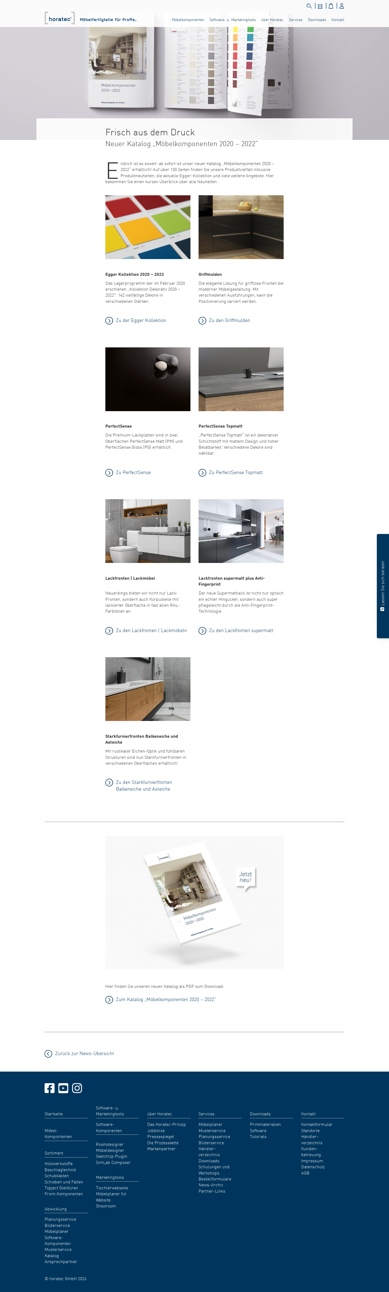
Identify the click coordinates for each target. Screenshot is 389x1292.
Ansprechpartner (61, 1261)
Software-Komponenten (58, 1240)
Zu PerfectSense (133, 472)
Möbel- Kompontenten (58, 1133)
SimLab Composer (113, 1162)
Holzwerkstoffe (59, 1163)
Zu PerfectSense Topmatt (236, 472)
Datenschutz (313, 1166)
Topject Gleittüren (61, 1187)
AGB (305, 1172)
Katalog (52, 1255)
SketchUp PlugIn (111, 1156)
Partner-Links (212, 1190)
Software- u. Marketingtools (233, 19)
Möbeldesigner (110, 1150)
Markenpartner (161, 1148)
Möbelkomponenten (188, 19)
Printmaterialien (265, 1124)
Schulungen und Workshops (214, 1169)
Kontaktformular (317, 1124)
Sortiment (54, 1152)
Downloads (317, 19)
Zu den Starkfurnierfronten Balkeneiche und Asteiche (144, 785)
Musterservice (58, 1249)
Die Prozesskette (163, 1142)
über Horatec (272, 19)
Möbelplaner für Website (111, 1196)
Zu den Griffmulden (229, 320)
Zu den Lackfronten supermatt (241, 630)
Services (296, 19)
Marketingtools (110, 1177)
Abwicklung (56, 1208)
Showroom (106, 1205)
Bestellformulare (215, 1178)
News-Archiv (211, 1184)
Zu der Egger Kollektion (141, 320)
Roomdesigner (110, 1144)
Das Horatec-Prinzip (166, 1124)
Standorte (310, 1130)
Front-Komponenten (64, 1193)
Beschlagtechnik (60, 1169)
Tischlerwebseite (112, 1187)
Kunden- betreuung (311, 1151)
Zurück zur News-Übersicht (84, 1053)
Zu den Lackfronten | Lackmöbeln (151, 630)
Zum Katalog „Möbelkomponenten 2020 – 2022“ (166, 999)
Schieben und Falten (64, 1181)
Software (258, 1130)
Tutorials (258, 1136)
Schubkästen (57, 1175)
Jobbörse (156, 1130)
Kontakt (337, 19)
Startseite (54, 1113)
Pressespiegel (160, 1136)
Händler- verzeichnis (209, 1151)
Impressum (312, 1160)
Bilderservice (57, 1225)
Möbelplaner (57, 1231)
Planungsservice (60, 1219)
